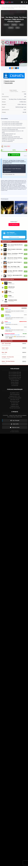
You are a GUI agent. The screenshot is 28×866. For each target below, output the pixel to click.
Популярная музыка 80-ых (14, 378)
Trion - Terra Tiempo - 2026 (13, 266)
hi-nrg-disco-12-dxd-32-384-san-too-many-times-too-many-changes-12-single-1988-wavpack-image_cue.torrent (13, 168)
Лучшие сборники (14, 382)
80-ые (21, 24)
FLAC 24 (8, 2)
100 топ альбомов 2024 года (15, 375)
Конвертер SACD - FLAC (14, 396)
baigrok (6, 308)
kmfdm (10, 295)
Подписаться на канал (14, 237)
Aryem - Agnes (5, 348)
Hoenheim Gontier (12, 300)
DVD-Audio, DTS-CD (14, 399)
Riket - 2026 (4, 352)
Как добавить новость (14, 392)
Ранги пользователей (14, 394)
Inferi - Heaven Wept (6, 343)
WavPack (14, 24)
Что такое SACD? (15, 402)
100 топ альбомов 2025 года (15, 373)
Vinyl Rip (8, 7)
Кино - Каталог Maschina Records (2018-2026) (16, 244)
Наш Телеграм (14, 420)
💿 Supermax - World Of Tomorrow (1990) (12, 334)
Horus (9, 291)
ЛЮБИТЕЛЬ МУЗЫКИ (10, 333)
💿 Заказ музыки (8, 309)
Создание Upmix (14, 404)
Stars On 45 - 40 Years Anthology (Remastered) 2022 (15, 257)
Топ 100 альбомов (15, 380)
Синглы (11, 27)
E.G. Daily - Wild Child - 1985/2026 (15, 270)
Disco (17, 27)
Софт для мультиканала (14, 407)
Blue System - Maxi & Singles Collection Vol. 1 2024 (15, 262)
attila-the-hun (11, 287)
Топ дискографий (14, 383)
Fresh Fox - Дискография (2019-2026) (15, 275)
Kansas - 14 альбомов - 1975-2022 (15, 253)
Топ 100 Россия (14, 385)
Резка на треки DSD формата (14, 397)
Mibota (10, 282)
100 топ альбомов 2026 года (15, 372)
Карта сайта (15, 424)
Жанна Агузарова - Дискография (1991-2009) (15, 249)
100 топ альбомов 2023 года (15, 377)
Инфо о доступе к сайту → (12, 233)
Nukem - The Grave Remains (8, 361)
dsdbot (8, 146)
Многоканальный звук (14, 401)
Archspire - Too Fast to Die (8, 356)
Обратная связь (14, 427)
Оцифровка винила (15, 406)
